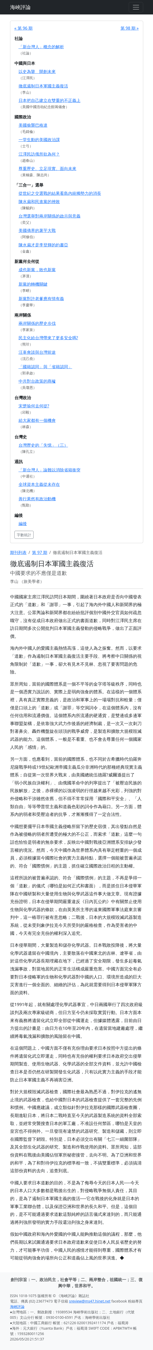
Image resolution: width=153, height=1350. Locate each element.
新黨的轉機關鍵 (33, 284)
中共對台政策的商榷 (37, 381)
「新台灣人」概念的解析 (41, 47)
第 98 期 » (129, 28)
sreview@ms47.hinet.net (90, 1301)
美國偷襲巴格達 (33, 125)
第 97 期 (39, 552)
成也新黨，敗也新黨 (37, 269)
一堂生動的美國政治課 (39, 139)
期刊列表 (18, 552)
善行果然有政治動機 (37, 499)
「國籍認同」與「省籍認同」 (45, 366)
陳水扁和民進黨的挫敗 (39, 201)
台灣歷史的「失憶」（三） (43, 445)
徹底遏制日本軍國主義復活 (43, 86)
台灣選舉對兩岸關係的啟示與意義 (49, 216)
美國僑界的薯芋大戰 (37, 230)
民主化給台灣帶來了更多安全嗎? (48, 338)
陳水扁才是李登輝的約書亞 (43, 245)
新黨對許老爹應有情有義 (41, 298)
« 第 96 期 (23, 28)
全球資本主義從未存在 (39, 484)
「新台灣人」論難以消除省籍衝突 (49, 470)
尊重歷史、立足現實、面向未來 (47, 168)
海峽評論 (20, 7)
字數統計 (24, 534)
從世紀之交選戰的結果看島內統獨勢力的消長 (60, 193)
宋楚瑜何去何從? (34, 406)
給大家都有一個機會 (37, 420)
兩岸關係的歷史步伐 (37, 323)
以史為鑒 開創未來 (37, 71)
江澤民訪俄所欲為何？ (39, 154)
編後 (23, 523)
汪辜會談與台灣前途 (37, 352)
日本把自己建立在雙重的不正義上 (49, 100)
